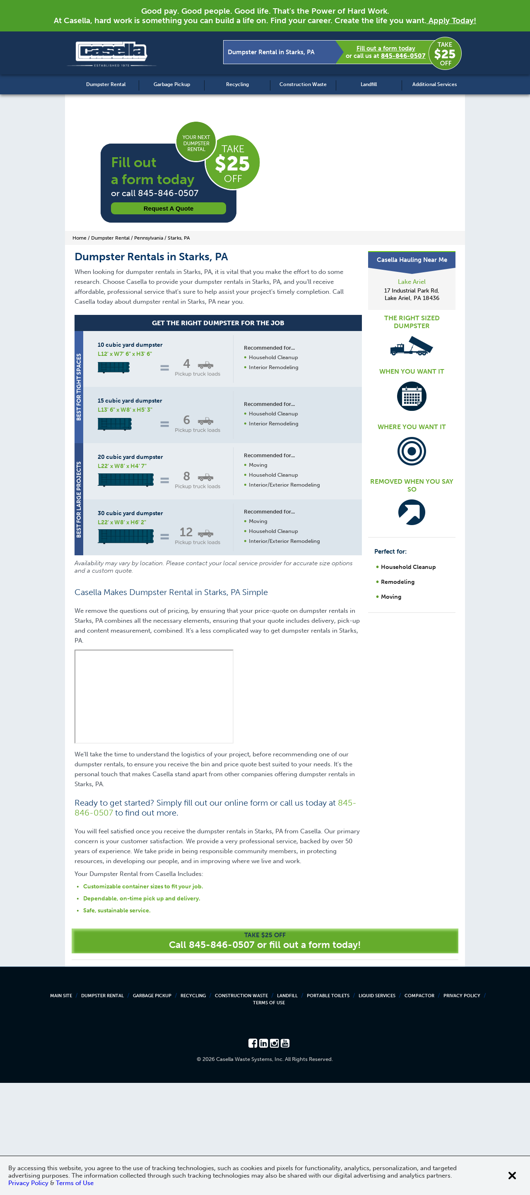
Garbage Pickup (172, 84)
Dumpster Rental (105, 84)
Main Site (61, 1108)
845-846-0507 (403, 56)
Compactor (419, 1108)
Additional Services (434, 84)
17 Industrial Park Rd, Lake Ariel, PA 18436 (411, 294)
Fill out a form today (386, 48)
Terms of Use (269, 1115)
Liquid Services (377, 1108)
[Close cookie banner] (512, 1175)
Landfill (369, 84)
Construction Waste (303, 84)
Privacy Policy (461, 1108)
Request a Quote (169, 208)
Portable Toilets (328, 1108)
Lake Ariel (412, 282)
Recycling (237, 84)
